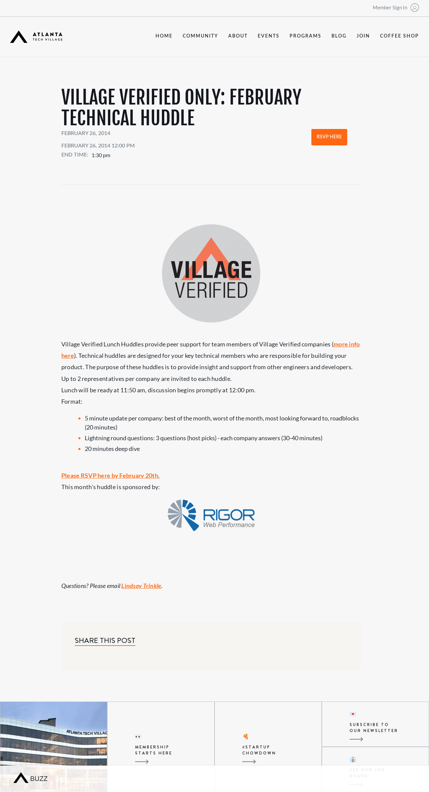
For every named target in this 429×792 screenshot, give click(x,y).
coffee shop (399, 36)
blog (339, 36)
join (363, 36)
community (200, 36)
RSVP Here (329, 137)
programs (305, 36)
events (269, 36)
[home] (36, 36)
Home (164, 36)
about (238, 36)
